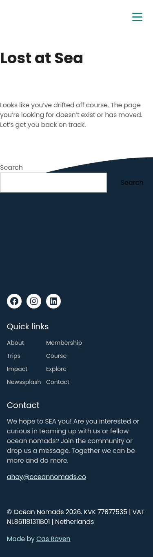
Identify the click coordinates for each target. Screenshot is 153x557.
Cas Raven (53, 539)
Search (11, 167)
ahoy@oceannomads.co (46, 477)
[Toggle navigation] (137, 17)
